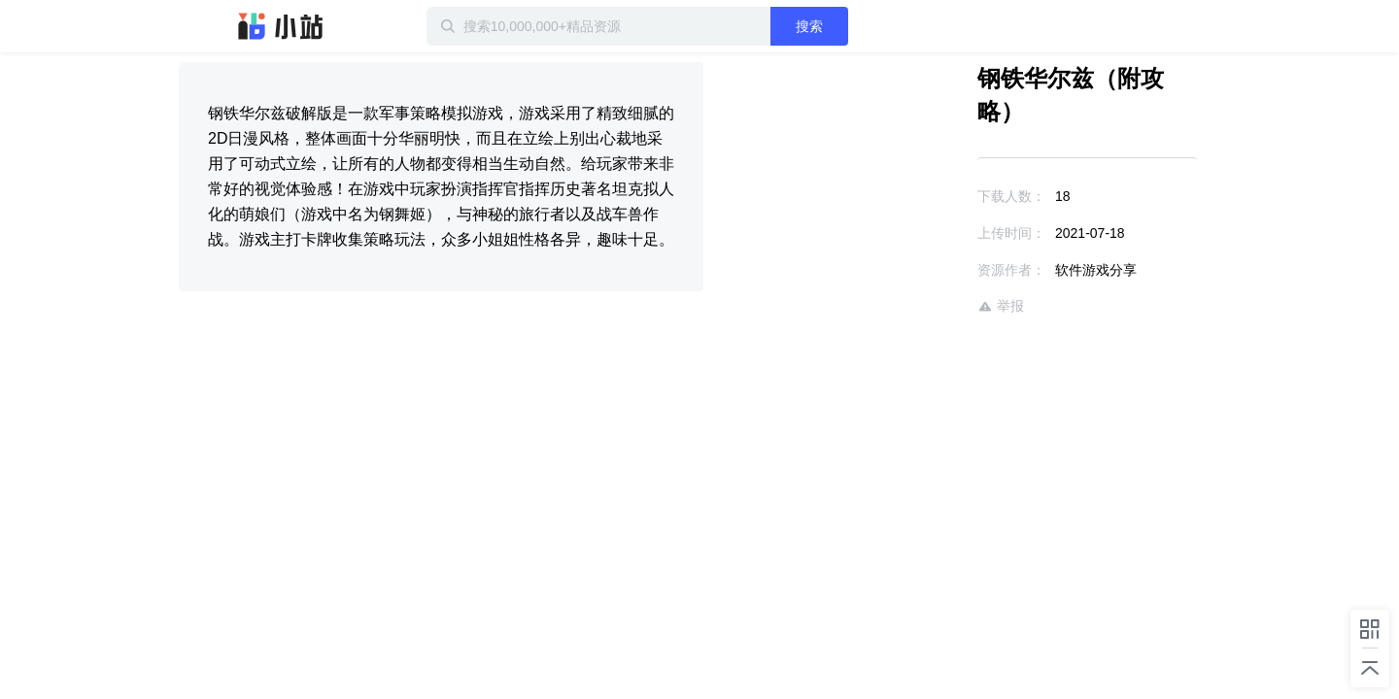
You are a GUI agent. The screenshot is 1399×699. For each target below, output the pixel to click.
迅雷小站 (280, 26)
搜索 (871, 26)
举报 (944, 273)
